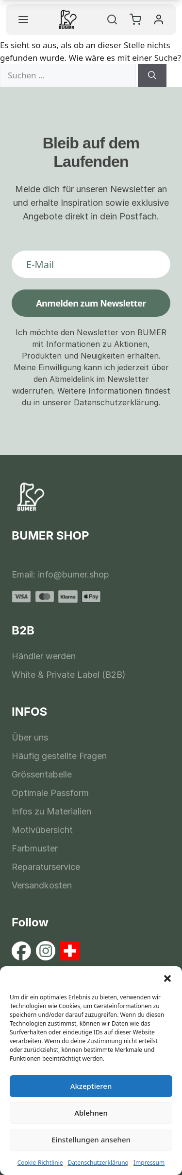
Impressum (149, 1162)
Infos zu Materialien (51, 811)
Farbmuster (35, 848)
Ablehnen (91, 1113)
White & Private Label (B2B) (69, 674)
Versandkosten (42, 885)
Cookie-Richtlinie (40, 1162)
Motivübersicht (42, 830)
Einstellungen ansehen (91, 1139)
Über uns (30, 737)
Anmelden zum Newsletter (91, 303)
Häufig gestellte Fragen (59, 756)
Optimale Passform (50, 793)
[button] (167, 978)
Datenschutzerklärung (98, 1162)
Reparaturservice (46, 867)
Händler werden (44, 656)
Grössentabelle (42, 774)
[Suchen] (152, 75)
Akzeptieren (91, 1086)
